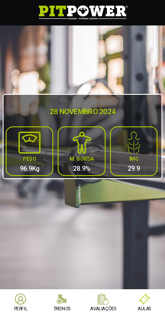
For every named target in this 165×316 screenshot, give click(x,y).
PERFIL (21, 308)
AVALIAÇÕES (103, 308)
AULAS (144, 308)
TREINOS (62, 308)
